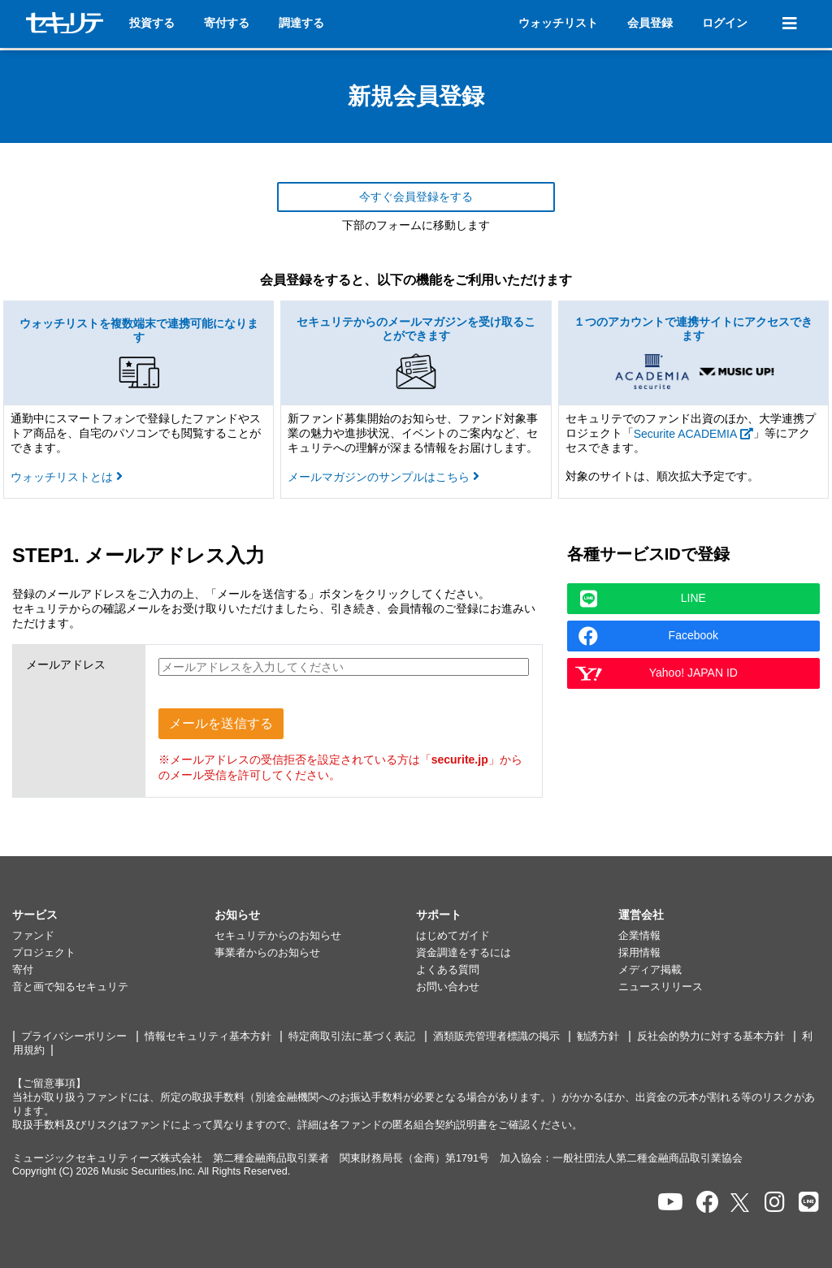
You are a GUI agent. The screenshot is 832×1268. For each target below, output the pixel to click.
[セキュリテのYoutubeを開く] (670, 1202)
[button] (113, 915)
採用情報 (639, 953)
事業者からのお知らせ (267, 953)
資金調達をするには (463, 953)
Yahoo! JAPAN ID (656, 673)
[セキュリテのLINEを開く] (809, 1202)
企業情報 (639, 935)
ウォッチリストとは (67, 476)
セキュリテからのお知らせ (277, 935)
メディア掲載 (650, 970)
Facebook (648, 636)
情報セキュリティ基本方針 (208, 1036)
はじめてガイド (453, 935)
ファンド (33, 935)
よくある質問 (447, 970)
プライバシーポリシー (74, 1036)
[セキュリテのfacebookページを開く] (707, 1202)
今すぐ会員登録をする (416, 196)
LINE (643, 598)
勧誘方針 (598, 1036)
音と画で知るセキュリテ (70, 987)
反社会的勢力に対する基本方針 (711, 1036)
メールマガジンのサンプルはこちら (383, 476)
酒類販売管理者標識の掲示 (496, 1036)
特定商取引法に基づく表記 (351, 1036)
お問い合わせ (447, 987)
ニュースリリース (660, 987)
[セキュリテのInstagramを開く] (775, 1202)
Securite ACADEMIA (694, 433)
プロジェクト (44, 953)
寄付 (22, 970)
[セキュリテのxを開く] (741, 1202)
